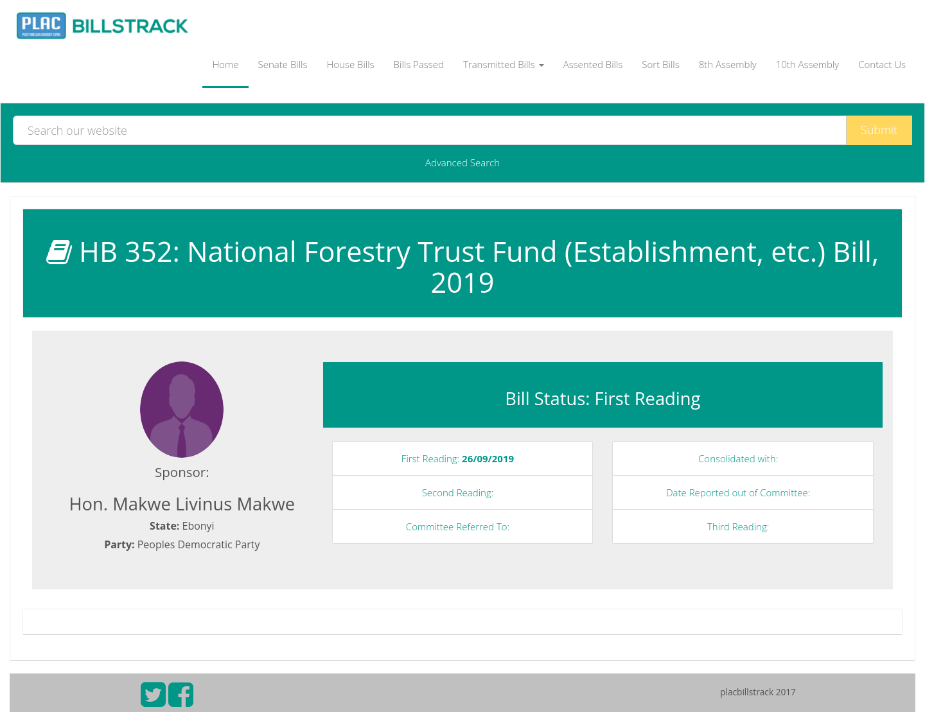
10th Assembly (808, 64)
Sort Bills (660, 64)
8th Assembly (728, 64)
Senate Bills (283, 64)
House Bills (350, 64)
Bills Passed (419, 64)
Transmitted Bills (503, 64)
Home (225, 64)
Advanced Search (462, 162)
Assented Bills (593, 64)
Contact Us (882, 64)
